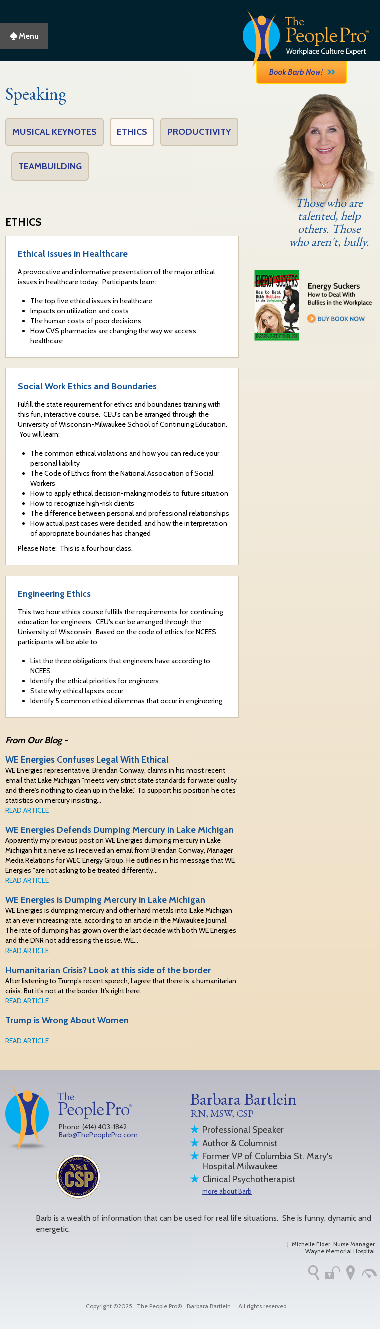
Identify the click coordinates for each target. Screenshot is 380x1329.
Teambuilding (50, 166)
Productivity (199, 131)
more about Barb (227, 1191)
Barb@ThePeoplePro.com (98, 1135)
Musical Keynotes (54, 131)
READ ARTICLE (27, 810)
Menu (24, 36)
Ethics (132, 131)
